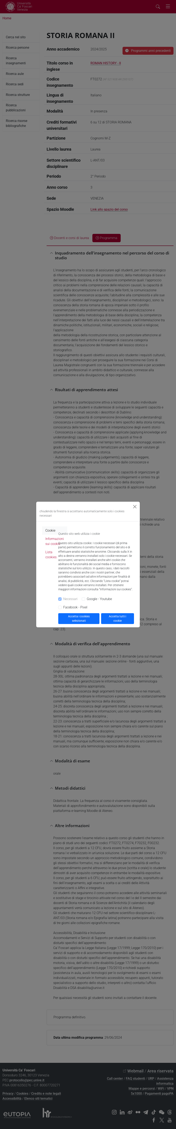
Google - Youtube (99, 599)
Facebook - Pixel (75, 607)
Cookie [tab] (50, 530)
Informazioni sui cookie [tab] (54, 541)
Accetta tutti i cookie (117, 618)
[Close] (134, 506)
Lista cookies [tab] (51, 554)
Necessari (70, 599)
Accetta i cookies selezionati (79, 618)
